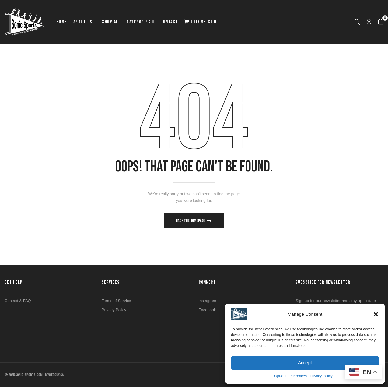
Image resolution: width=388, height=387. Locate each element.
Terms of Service (116, 300)
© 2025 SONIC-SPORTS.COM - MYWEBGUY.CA (34, 374)
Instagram (207, 300)
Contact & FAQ (18, 300)
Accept (305, 362)
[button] (376, 314)
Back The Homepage (191, 220)
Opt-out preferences (290, 376)
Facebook (207, 310)
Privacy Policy (321, 376)
